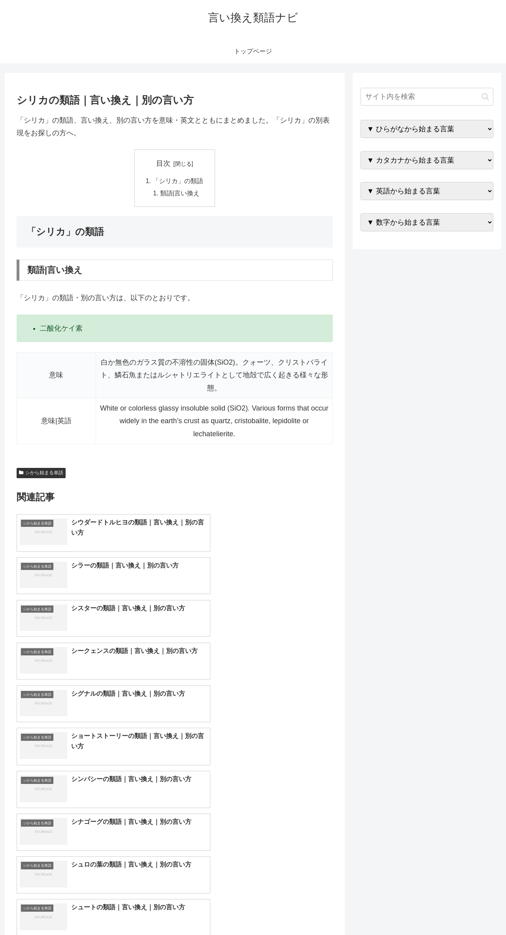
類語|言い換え (180, 193)
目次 (163, 163)
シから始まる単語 (41, 474)
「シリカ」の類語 (178, 181)
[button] (485, 96)
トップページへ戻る (405, 910)
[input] (427, 97)
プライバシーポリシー (466, 910)
